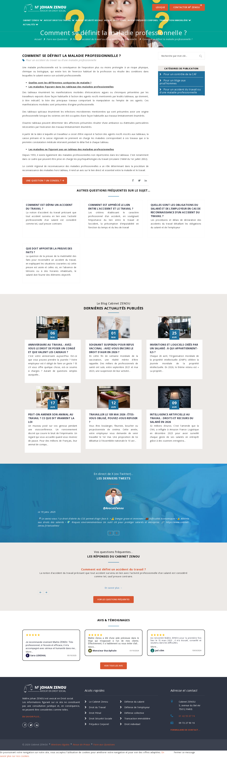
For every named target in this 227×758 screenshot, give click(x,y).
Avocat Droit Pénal (115, 20)
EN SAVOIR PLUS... (31, 716)
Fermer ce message (184, 752)
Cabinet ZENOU (31, 20)
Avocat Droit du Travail (57, 20)
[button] (110, 533)
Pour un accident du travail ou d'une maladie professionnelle (105, 39)
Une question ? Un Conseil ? (45, 180)
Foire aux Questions (57, 39)
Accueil (38, 39)
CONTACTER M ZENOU (187, 6)
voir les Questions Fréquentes (113, 599)
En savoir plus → (113, 587)
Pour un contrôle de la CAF (180, 74)
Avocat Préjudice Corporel (143, 20)
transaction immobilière (173, 20)
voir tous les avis (113, 665)
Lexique (160, 7)
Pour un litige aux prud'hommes (173, 82)
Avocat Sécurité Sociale (89, 20)
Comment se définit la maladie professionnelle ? (167, 39)
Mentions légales (60, 744)
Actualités (29, 24)
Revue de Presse (81, 744)
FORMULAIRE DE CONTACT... (185, 729)
